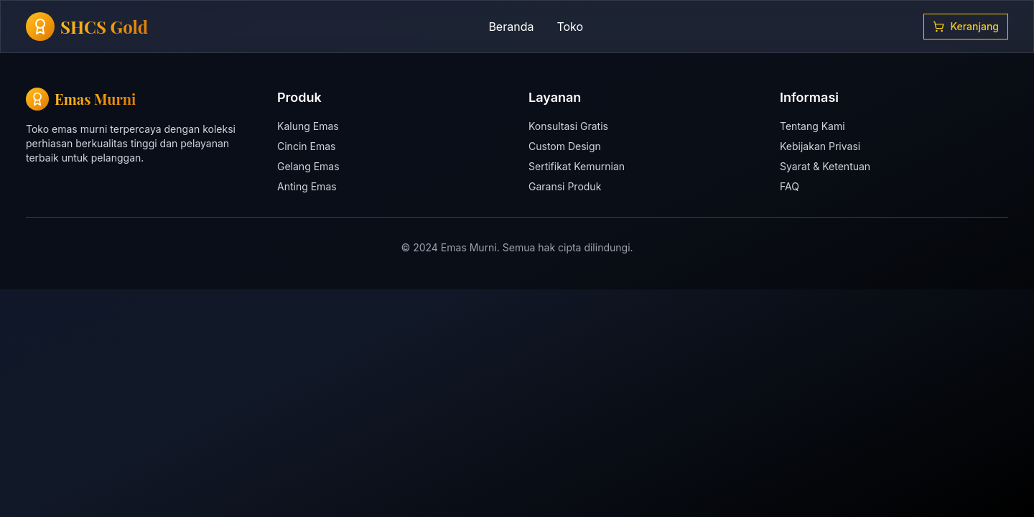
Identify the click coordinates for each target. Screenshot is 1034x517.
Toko (569, 26)
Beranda (511, 26)
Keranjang (966, 26)
